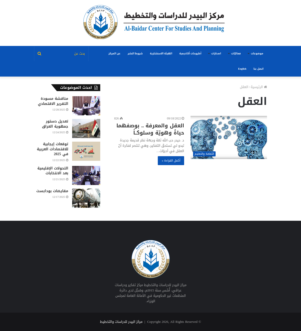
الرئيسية (259, 87)
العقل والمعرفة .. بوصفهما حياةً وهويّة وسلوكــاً (150, 129)
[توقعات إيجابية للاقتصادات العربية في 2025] (86, 151)
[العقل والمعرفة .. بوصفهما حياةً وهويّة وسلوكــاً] (229, 137)
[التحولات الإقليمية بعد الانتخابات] (86, 175)
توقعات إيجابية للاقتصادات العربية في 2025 (52, 149)
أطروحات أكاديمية (190, 53)
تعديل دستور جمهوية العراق (55, 124)
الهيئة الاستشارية (161, 53)
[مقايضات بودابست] (86, 198)
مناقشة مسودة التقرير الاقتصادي (53, 101)
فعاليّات (236, 53)
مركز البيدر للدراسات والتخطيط (121, 321)
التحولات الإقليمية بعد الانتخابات (52, 171)
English (242, 68)
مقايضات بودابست (52, 191)
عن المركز (114, 53)
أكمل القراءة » (171, 160)
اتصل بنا (258, 68)
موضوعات (257, 53)
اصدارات (216, 53)
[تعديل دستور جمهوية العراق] (86, 128)
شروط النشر (135, 53)
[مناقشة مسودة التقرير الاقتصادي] (86, 105)
